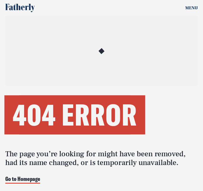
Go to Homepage (22, 179)
